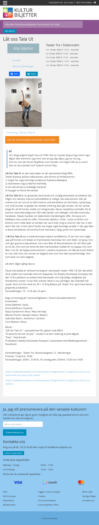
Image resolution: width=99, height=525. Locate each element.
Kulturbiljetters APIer (48, 504)
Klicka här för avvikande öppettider (21, 474)
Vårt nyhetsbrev (86, 2)
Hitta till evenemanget (22, 66)
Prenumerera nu (15, 432)
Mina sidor (87, 491)
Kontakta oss (88, 500)
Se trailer (16, 60)
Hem (5, 491)
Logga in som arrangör (49, 491)
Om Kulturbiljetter (47, 500)
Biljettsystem (9, 504)
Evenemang (12, 132)
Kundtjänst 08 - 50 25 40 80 (61, 2)
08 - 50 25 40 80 (24, 447)
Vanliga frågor (89, 496)
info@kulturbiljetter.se (60, 447)
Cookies (41, 496)
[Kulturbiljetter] (20, 12)
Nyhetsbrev (8, 500)
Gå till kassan (9, 496)
